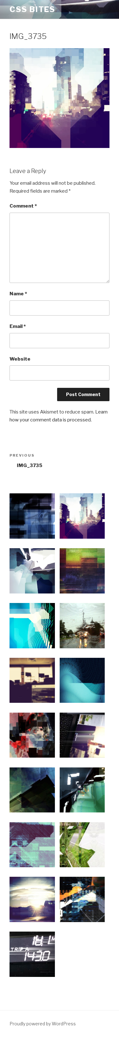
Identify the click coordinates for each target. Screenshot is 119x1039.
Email (18, 326)
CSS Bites (32, 9)
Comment (23, 206)
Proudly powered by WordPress (43, 1023)
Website (20, 359)
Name (18, 294)
